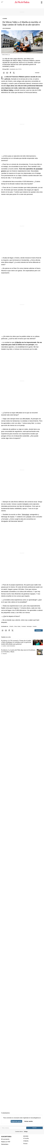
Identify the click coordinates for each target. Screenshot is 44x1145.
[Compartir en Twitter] (13, 72)
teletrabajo (29, 626)
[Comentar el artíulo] (37, 73)
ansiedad (39, 169)
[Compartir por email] (7, 72)
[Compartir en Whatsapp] (3, 72)
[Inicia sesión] (41, 2)
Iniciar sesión (28, 1121)
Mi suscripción (5, 1139)
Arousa (25, 1143)
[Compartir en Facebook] (10, 72)
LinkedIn (35, 626)
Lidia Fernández (6, 28)
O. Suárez (3, 645)
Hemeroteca (4, 1144)
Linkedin (28, 517)
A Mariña (18, 342)
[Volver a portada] (22, 2)
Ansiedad (23, 626)
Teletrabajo (25, 514)
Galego (25, 1131)
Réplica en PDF (5, 1141)
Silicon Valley (8, 90)
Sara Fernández (11, 645)
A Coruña (26, 1138)
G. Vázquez (4, 653)
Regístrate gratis (16, 1121)
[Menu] (2, 2)
